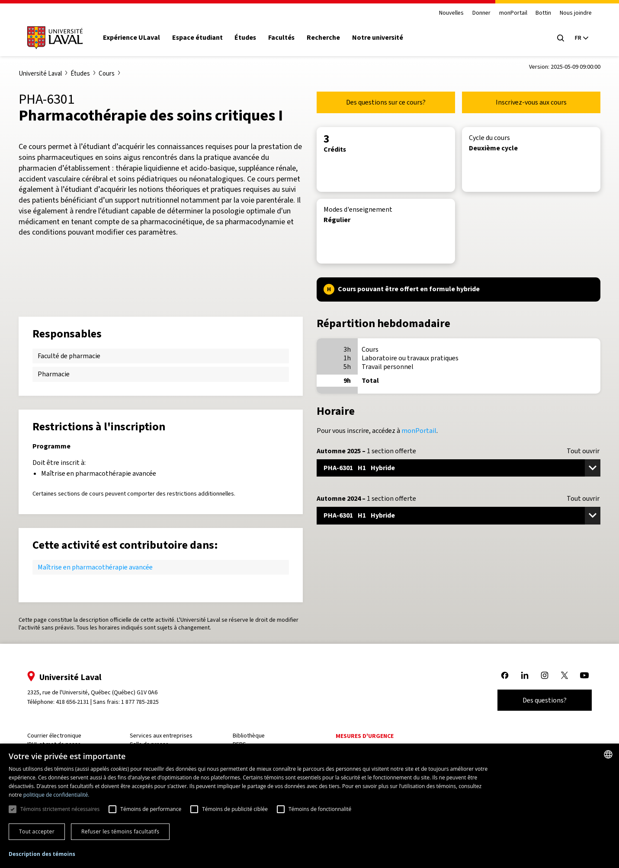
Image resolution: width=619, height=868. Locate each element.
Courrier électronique (56, 735)
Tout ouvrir (583, 451)
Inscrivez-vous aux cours (531, 102)
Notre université (378, 37)
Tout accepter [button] (37, 831)
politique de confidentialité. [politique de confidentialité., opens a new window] (56, 794)
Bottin (542, 13)
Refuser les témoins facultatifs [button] (120, 831)
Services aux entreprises (162, 735)
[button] (42, 854)
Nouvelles (450, 13)
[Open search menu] (559, 38)
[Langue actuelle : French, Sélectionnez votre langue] (580, 38)
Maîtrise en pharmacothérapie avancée (95, 567)
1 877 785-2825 (141, 702)
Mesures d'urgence (364, 736)
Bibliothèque (249, 735)
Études (247, 37)
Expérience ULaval (132, 37)
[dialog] (309, 806)
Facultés (282, 37)
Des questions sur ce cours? (386, 102)
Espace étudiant (198, 37)
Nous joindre (574, 13)
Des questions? (543, 700)
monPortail (511, 13)
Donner (480, 13)
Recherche (324, 37)
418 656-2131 (73, 702)
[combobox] (608, 754)
